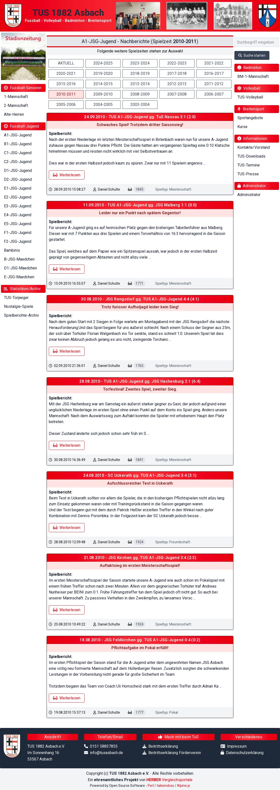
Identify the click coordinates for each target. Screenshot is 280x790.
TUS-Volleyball (250, 97)
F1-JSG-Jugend (17, 232)
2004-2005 (103, 104)
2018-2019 (140, 73)
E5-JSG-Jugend (17, 223)
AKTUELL (66, 63)
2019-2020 (103, 73)
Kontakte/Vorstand (253, 147)
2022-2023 (177, 63)
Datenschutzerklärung (244, 752)
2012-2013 (177, 84)
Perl (151, 786)
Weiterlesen (66, 175)
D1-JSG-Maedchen (20, 268)
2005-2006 (66, 104)
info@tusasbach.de (106, 752)
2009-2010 (103, 94)
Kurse (242, 126)
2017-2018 (177, 73)
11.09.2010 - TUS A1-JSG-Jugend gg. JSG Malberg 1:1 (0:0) (140, 205)
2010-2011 (66, 94)
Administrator (249, 194)
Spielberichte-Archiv (21, 315)
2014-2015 (103, 84)
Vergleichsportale (169, 779)
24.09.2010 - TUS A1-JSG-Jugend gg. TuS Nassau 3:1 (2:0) (140, 117)
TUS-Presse (248, 174)
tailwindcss (165, 786)
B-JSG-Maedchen (19, 259)
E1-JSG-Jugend (17, 188)
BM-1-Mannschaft (253, 76)
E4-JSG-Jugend (17, 215)
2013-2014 (140, 84)
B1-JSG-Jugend (18, 144)
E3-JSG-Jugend (17, 206)
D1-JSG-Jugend (18, 170)
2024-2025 (103, 63)
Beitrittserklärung (163, 746)
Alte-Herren (14, 114)
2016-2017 (214, 73)
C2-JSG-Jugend (18, 161)
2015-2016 (66, 84)
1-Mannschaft (16, 96)
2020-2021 (66, 73)
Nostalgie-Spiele (18, 306)
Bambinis (12, 250)
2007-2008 (177, 94)
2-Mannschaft (16, 105)
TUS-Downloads (251, 156)
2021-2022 (214, 63)
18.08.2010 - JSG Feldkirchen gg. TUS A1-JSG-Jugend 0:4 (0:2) (140, 640)
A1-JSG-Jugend (18, 135)
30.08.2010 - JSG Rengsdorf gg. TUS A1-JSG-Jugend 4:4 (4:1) (140, 299)
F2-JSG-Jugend (17, 241)
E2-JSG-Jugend (17, 197)
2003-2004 (140, 104)
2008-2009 (140, 94)
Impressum (237, 746)
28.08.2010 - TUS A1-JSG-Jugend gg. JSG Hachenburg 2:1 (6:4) (140, 381)
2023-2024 (140, 63)
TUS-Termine (248, 165)
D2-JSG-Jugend (18, 179)
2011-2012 (214, 84)
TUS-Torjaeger (16, 297)
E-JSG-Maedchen (19, 277)
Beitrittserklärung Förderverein (174, 752)
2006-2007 (214, 94)
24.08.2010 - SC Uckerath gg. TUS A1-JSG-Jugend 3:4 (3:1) (139, 475)
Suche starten (251, 55)
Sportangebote (250, 117)
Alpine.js (183, 786)
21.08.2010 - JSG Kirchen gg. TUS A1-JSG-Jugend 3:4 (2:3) (140, 557)
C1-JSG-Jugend (18, 152)
